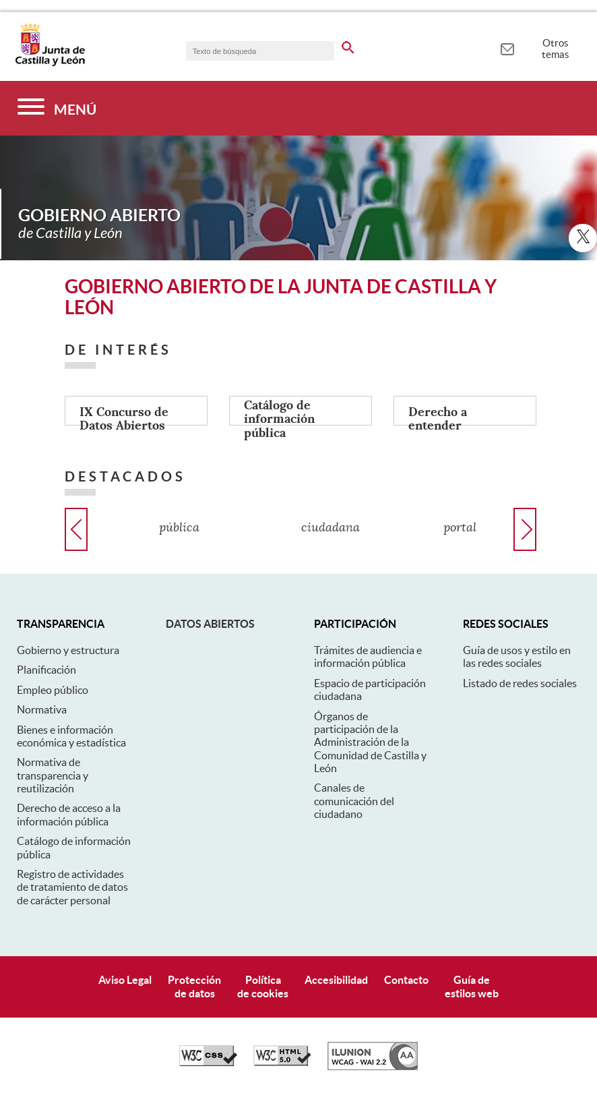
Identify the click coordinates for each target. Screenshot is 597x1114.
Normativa (42, 709)
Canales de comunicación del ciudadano (354, 801)
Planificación (46, 670)
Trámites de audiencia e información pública (368, 656)
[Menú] (57, 108)
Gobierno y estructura (68, 650)
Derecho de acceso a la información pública (69, 814)
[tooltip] (507, 47)
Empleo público (52, 690)
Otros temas (555, 48)
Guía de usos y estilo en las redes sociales (517, 656)
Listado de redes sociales (520, 683)
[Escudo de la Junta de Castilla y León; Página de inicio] (50, 63)
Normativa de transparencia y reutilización (52, 775)
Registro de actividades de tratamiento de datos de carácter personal (72, 887)
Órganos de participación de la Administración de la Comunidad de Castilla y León (370, 742)
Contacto (406, 980)
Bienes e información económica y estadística (71, 736)
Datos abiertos (210, 624)
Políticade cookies (262, 986)
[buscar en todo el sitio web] (348, 45)
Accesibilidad (336, 980)
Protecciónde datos (194, 986)
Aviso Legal (125, 980)
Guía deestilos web (472, 986)
